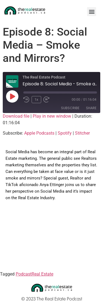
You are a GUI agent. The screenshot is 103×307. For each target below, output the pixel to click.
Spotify (65, 133)
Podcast (24, 274)
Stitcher (82, 133)
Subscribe (70, 108)
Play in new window (52, 116)
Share (91, 108)
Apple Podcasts (39, 133)
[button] (91, 11)
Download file (16, 116)
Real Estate (42, 274)
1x (36, 100)
